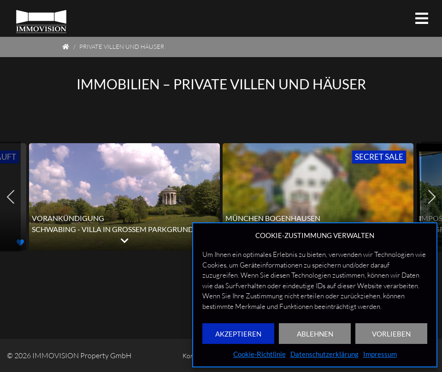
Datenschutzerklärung (324, 354)
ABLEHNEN (315, 334)
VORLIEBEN (391, 334)
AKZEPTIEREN (238, 334)
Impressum (380, 354)
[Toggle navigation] (421, 18)
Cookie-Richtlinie (259, 354)
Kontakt (164, 355)
